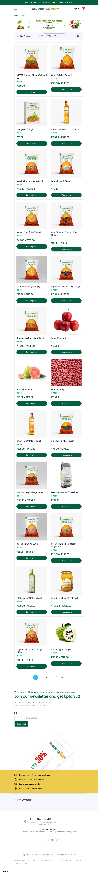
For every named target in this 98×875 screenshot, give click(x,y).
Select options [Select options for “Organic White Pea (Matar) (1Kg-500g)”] (66, 560)
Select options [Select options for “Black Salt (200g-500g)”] (31, 558)
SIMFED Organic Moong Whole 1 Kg (31, 76)
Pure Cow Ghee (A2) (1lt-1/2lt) (65, 598)
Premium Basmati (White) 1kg (65, 492)
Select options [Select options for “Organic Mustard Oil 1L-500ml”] (66, 143)
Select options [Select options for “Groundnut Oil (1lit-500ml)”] (31, 455)
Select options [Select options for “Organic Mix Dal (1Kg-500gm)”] (31, 352)
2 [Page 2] (40, 677)
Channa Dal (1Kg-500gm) (28, 286)
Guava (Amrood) (24, 389)
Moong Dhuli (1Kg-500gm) (28, 232)
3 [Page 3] (46, 677)
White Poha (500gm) (60, 181)
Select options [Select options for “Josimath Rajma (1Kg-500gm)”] (31, 506)
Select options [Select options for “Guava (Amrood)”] (31, 403)
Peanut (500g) (58, 389)
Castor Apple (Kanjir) (61, 649)
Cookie (78, 860)
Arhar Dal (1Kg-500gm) (61, 75)
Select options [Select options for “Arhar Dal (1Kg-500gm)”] (66, 89)
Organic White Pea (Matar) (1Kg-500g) (63, 545)
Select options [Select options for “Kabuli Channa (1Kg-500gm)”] (31, 195)
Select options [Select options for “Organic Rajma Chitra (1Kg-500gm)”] (31, 666)
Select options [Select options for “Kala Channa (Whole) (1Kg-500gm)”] (66, 249)
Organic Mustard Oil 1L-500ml (65, 129)
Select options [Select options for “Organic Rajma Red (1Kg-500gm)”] (66, 301)
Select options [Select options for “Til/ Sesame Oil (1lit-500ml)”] (31, 612)
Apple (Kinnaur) (58, 338)
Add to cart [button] (31, 92)
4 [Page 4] (51, 677)
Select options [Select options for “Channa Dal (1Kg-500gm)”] (31, 301)
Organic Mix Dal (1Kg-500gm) (30, 338)
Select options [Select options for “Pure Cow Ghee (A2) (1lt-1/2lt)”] (66, 612)
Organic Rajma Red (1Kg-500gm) (66, 286)
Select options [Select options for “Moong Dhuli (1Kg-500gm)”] (31, 246)
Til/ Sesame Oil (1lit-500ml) (29, 598)
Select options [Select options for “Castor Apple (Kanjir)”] (66, 663)
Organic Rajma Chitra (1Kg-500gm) (29, 650)
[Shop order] (51, 36)
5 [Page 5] (56, 677)
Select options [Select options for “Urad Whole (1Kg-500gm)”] (66, 455)
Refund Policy (21, 864)
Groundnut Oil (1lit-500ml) (28, 441)
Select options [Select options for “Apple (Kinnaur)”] (66, 352)
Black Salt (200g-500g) (27, 544)
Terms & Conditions (35, 860)
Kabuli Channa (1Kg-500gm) (29, 181)
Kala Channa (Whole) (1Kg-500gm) (64, 233)
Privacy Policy (19, 860)
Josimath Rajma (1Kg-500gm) (30, 492)
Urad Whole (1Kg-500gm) (63, 441)
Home (16, 15)
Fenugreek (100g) (24, 129)
